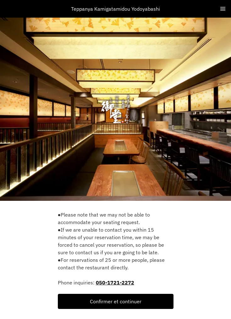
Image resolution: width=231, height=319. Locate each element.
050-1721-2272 (115, 282)
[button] (115, 301)
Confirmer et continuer (115, 301)
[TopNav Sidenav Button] (223, 9)
